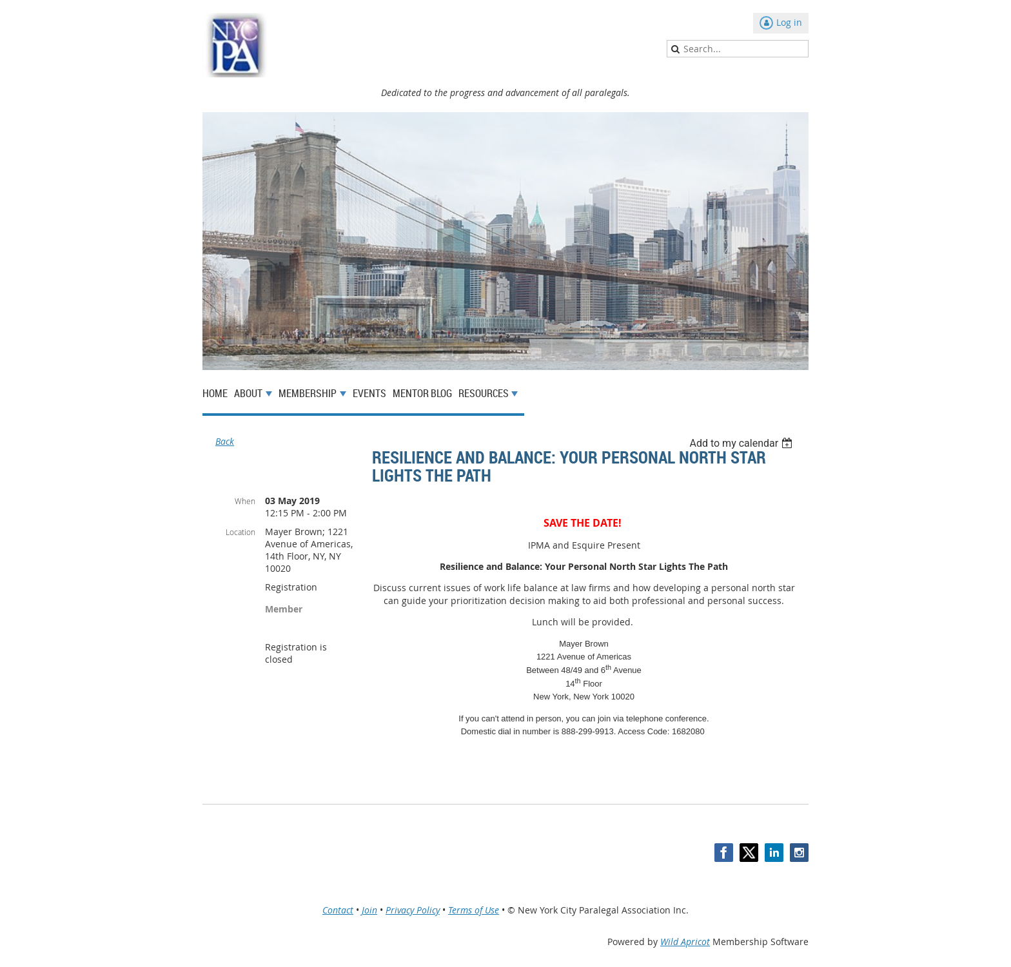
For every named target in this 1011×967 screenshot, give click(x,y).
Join (369, 910)
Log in (789, 22)
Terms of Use (473, 910)
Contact (337, 910)
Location (240, 532)
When (245, 501)
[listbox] (742, 443)
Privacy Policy (413, 910)
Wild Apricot (685, 941)
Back (224, 441)
